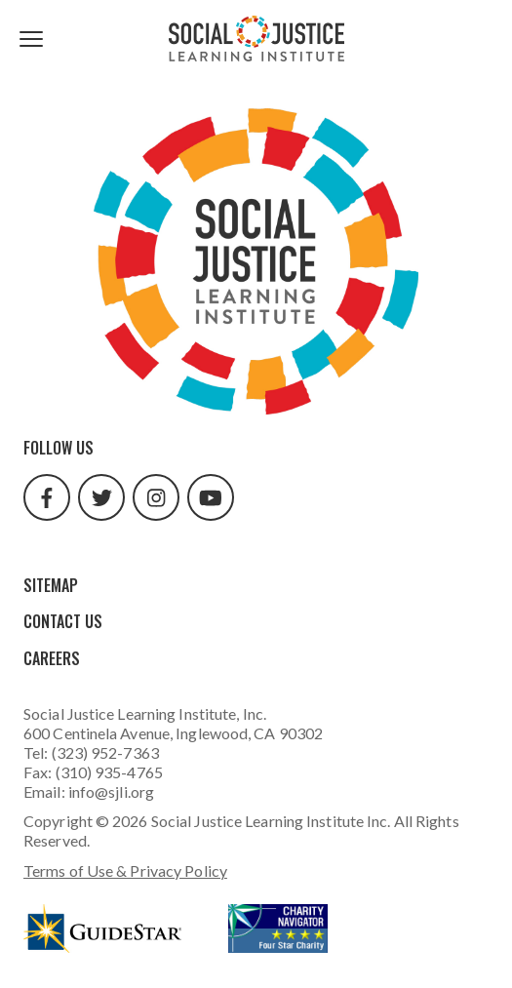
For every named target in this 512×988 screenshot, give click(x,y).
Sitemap (50, 585)
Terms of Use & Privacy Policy (125, 870)
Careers (51, 658)
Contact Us (62, 621)
